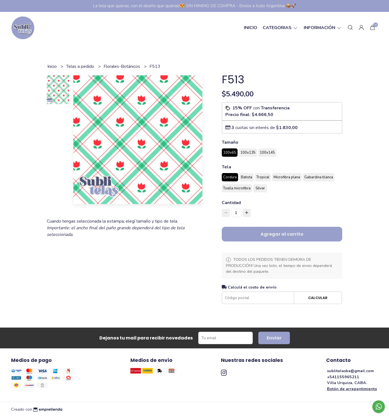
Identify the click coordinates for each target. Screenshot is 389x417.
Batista (246, 177)
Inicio (250, 28)
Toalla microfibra (237, 188)
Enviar (274, 338)
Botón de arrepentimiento (352, 389)
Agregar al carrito (282, 234)
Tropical (262, 177)
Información (323, 28)
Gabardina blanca (318, 177)
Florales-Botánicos (122, 66)
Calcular (318, 297)
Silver (260, 188)
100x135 (248, 152)
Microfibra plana (287, 177)
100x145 (267, 152)
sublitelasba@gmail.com (350, 371)
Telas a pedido (80, 66)
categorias (280, 28)
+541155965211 (343, 377)
